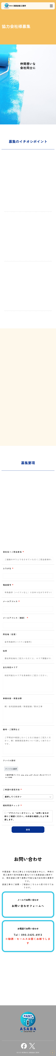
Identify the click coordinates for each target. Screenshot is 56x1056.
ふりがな (7, 568)
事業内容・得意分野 (12, 698)
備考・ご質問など (11, 729)
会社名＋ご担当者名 (12, 551)
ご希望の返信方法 (11, 789)
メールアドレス (10, 601)
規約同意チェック (11, 805)
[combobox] (28, 608)
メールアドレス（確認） (14, 617)
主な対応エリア (10, 667)
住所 (5, 650)
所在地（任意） (10, 634)
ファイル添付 (9, 760)
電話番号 (7, 584)
